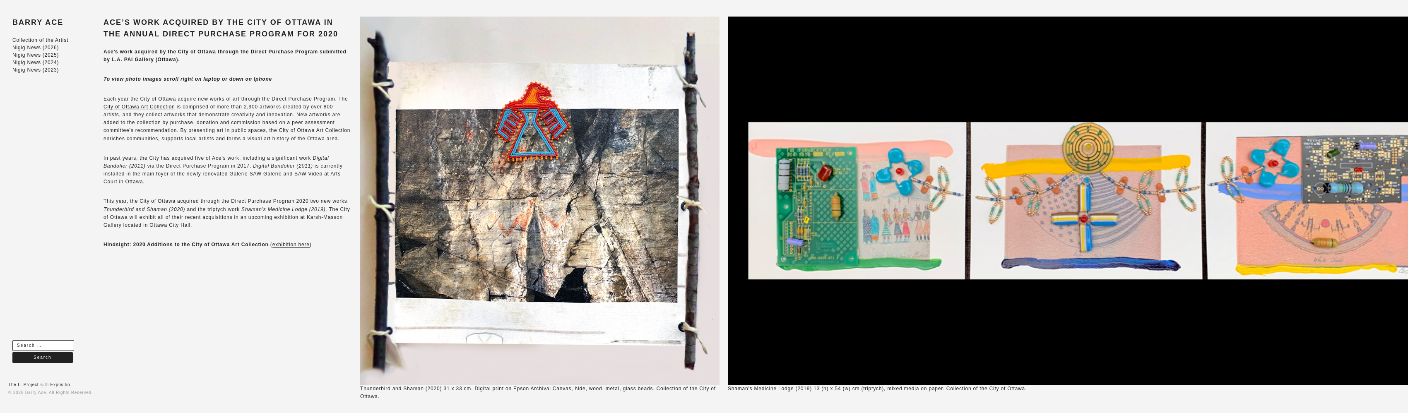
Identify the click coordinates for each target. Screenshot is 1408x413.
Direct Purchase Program (303, 99)
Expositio (60, 384)
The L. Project (23, 384)
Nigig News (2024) (35, 62)
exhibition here (291, 244)
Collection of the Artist (40, 40)
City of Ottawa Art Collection (139, 107)
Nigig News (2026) (35, 47)
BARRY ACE (37, 22)
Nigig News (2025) (35, 55)
